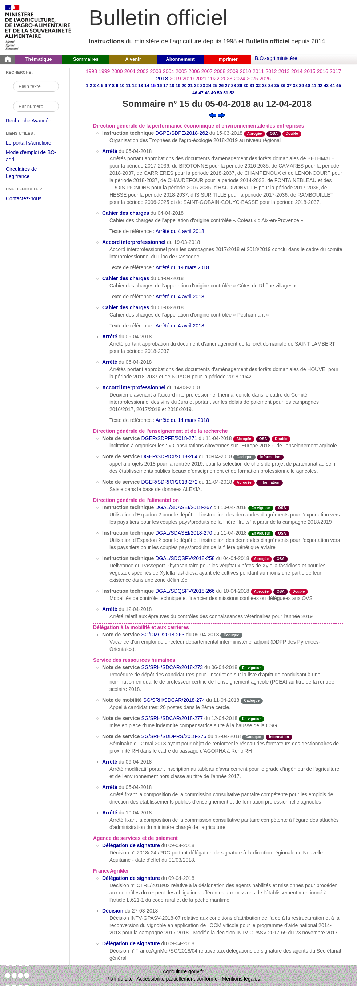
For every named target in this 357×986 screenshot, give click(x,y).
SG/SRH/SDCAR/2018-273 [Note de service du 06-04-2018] (172, 667)
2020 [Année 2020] (188, 78)
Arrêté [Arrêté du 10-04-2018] (109, 813)
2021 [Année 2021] (200, 78)
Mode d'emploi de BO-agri (31, 156)
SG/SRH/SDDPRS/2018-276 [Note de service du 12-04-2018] (173, 736)
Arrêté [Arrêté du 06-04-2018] (109, 362)
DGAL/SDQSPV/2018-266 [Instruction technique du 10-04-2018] (184, 591)
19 (178, 85)
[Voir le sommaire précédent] (212, 115)
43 (326, 85)
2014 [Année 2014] (296, 71)
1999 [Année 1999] (104, 71)
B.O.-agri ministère (276, 58)
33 (264, 85)
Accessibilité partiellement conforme (177, 979)
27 (227, 85)
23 (202, 85)
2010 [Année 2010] (245, 71)
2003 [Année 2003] (155, 71)
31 (252, 85)
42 (320, 85)
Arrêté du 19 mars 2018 (182, 267)
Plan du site (119, 979)
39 (301, 85)
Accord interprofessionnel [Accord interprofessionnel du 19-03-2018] (133, 242)
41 (314, 85)
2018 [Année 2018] (162, 78)
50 (219, 93)
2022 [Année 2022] (214, 78)
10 (122, 85)
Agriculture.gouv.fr (183, 971)
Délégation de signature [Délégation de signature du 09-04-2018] (131, 845)
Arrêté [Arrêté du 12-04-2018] (109, 609)
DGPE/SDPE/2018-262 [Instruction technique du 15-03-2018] (181, 133)
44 (332, 85)
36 (283, 85)
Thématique (38, 59)
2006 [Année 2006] (194, 71)
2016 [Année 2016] (322, 71)
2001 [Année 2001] (130, 71)
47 (200, 93)
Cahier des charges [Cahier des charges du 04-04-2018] (125, 213)
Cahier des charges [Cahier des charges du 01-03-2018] (125, 307)
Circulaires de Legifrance (27, 173)
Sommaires (86, 59)
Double (292, 134)
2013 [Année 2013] (284, 71)
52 (231, 93)
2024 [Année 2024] (239, 78)
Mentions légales (241, 979)
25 (215, 85)
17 (165, 85)
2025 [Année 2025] (252, 78)
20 (184, 85)
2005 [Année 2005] (181, 71)
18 (171, 85)
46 (194, 93)
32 (258, 85)
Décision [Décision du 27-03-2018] (112, 911)
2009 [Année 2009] (232, 71)
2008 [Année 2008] (219, 71)
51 (225, 93)
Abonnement (180, 59)
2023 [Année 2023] (226, 78)
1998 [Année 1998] (91, 71)
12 (134, 85)
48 (207, 93)
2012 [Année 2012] (271, 71)
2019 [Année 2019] (175, 78)
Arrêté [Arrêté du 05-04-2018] (109, 151)
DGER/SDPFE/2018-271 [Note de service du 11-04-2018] (169, 438)
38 (295, 85)
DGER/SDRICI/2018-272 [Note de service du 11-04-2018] (169, 482)
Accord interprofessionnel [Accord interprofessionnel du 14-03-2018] (133, 387)
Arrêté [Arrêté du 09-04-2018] (109, 336)
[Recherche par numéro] (36, 106)
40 (307, 85)
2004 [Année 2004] (168, 71)
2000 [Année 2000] (117, 71)
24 (208, 85)
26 (221, 85)
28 (233, 85)
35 (276, 85)
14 (146, 85)
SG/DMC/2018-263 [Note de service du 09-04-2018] (162, 634)
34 (270, 85)
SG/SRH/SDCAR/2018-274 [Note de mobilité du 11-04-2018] (174, 700)
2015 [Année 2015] (309, 71)
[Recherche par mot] (36, 86)
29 (239, 85)
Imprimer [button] (227, 59)
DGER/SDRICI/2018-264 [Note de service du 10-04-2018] (169, 456)
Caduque (244, 457)
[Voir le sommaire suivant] (221, 115)
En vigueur (261, 508)
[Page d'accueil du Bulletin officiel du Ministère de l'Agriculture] (7, 59)
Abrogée (254, 134)
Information (270, 457)
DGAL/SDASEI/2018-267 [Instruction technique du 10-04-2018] (183, 507)
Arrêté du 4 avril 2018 (180, 231)
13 (140, 85)
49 (213, 93)
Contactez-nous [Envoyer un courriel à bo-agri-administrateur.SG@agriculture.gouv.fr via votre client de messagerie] (23, 198)
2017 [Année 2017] (335, 71)
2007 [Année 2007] (207, 71)
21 (190, 85)
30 (246, 85)
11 (128, 85)
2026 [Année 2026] (265, 78)
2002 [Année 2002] (142, 71)
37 (289, 85)
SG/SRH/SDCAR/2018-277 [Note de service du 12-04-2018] (172, 718)
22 (196, 85)
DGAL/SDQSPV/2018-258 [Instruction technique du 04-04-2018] (184, 558)
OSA (274, 134)
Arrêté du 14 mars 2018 (182, 420)
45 (338, 85)
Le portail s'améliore (34, 143)
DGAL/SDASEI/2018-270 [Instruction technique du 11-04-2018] (183, 533)
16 (159, 85)
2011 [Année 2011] (258, 71)
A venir (133, 59)
